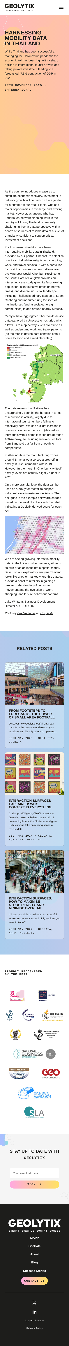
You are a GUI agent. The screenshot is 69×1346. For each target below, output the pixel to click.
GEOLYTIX (26, 606)
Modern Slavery (34, 1320)
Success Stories (34, 1271)
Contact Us (34, 1281)
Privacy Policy (34, 1328)
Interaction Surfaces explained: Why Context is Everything (30, 804)
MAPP (34, 1237)
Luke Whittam (14, 601)
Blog (34, 1262)
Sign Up (34, 1185)
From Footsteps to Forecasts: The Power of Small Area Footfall (32, 714)
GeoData (34, 1246)
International (18, 90)
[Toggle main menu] (61, 7)
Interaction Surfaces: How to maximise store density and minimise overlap (30, 903)
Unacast (41, 256)
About (34, 1254)
